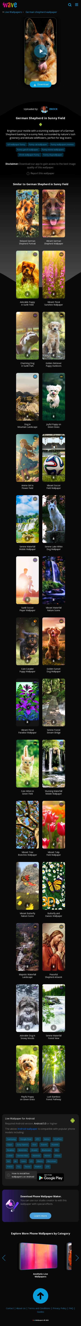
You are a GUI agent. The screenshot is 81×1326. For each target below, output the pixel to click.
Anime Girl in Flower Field (27, 486)
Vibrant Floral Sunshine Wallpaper (53, 303)
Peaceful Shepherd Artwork (53, 975)
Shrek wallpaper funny (29, 154)
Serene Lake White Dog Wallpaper (54, 548)
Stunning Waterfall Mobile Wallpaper (53, 792)
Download (40, 85)
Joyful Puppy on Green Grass (53, 425)
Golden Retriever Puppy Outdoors (54, 364)
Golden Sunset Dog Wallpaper (54, 670)
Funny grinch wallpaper (27, 149)
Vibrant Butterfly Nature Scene (27, 914)
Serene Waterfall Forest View (54, 1037)
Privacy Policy (59, 1308)
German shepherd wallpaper (41, 12)
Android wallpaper (27, 1128)
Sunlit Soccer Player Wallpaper (27, 609)
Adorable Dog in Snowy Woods (27, 1037)
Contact (10, 1308)
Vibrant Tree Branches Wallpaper (27, 853)
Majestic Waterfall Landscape (27, 975)
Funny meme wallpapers (53, 149)
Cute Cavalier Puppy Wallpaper (27, 670)
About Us (21, 1308)
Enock (48, 109)
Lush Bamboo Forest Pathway (53, 1098)
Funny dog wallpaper (52, 154)
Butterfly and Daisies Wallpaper (53, 914)
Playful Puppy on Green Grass (27, 1098)
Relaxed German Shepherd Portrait (27, 242)
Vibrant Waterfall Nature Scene (54, 609)
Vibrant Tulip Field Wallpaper (53, 853)
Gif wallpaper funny (16, 144)
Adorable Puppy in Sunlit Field (27, 303)
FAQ (71, 1308)
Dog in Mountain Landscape (27, 425)
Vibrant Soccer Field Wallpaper (53, 486)
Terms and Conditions (39, 1308)
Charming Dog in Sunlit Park (27, 364)
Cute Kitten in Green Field (27, 792)
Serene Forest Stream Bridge (53, 731)
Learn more (40, 1215)
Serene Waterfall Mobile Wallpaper (27, 548)
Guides (40, 1311)
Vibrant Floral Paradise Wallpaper (27, 731)
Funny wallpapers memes (62, 144)
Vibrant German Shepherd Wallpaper (53, 242)
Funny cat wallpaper (38, 144)
